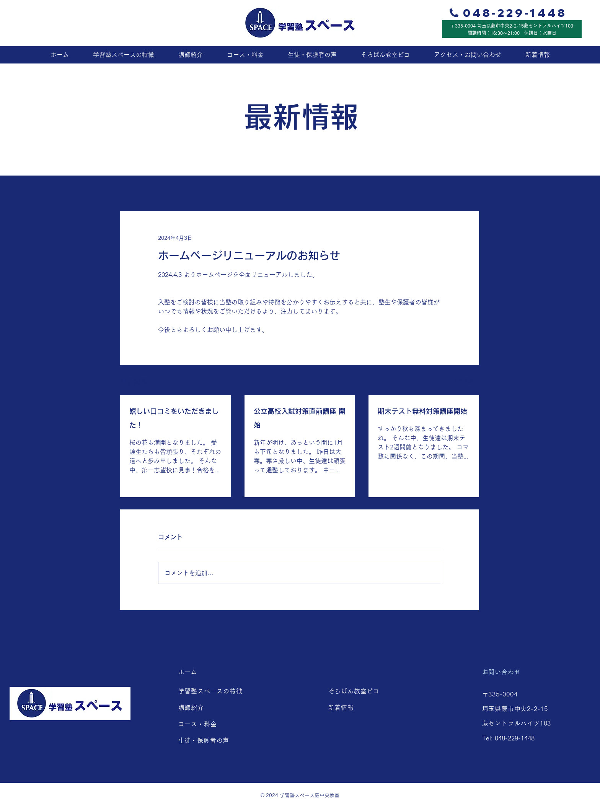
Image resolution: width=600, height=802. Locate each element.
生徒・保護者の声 (207, 740)
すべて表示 (466, 380)
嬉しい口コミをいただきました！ (174, 418)
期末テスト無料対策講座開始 (422, 411)
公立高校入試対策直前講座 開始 (300, 418)
